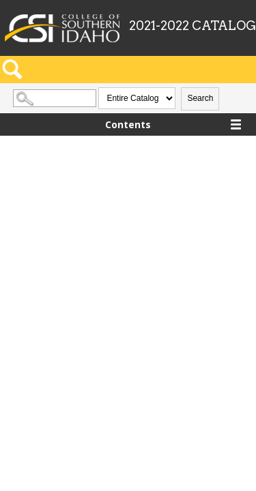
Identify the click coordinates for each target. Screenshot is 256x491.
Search (200, 98)
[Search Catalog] (54, 98)
